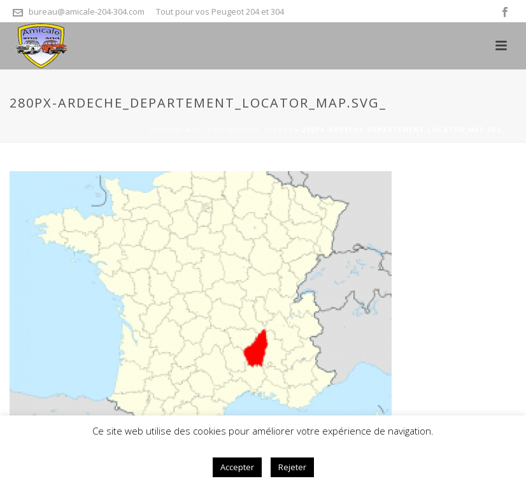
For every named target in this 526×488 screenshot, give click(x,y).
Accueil (166, 129)
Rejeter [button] (292, 467)
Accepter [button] (237, 467)
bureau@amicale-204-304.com (87, 11)
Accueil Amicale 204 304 (242, 129)
